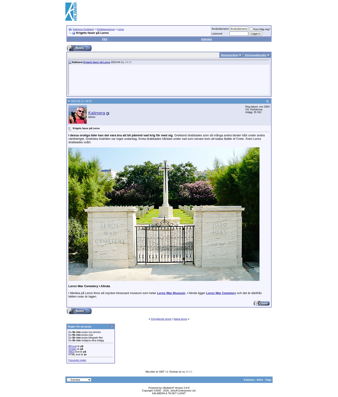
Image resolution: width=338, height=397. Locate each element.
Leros (121, 29)
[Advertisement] (189, 11)
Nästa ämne (180, 319)
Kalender (206, 39)
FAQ (104, 39)
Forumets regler (77, 360)
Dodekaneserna (106, 29)
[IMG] (71, 351)
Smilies (72, 348)
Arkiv (260, 379)
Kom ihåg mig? (260, 29)
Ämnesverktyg (229, 55)
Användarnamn (220, 28)
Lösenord (217, 33)
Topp (268, 379)
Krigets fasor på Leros (96, 62)
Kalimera (96, 113)
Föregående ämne (161, 319)
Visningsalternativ (255, 55)
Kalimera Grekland (83, 29)
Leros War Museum (171, 293)
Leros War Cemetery (221, 293)
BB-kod (72, 346)
